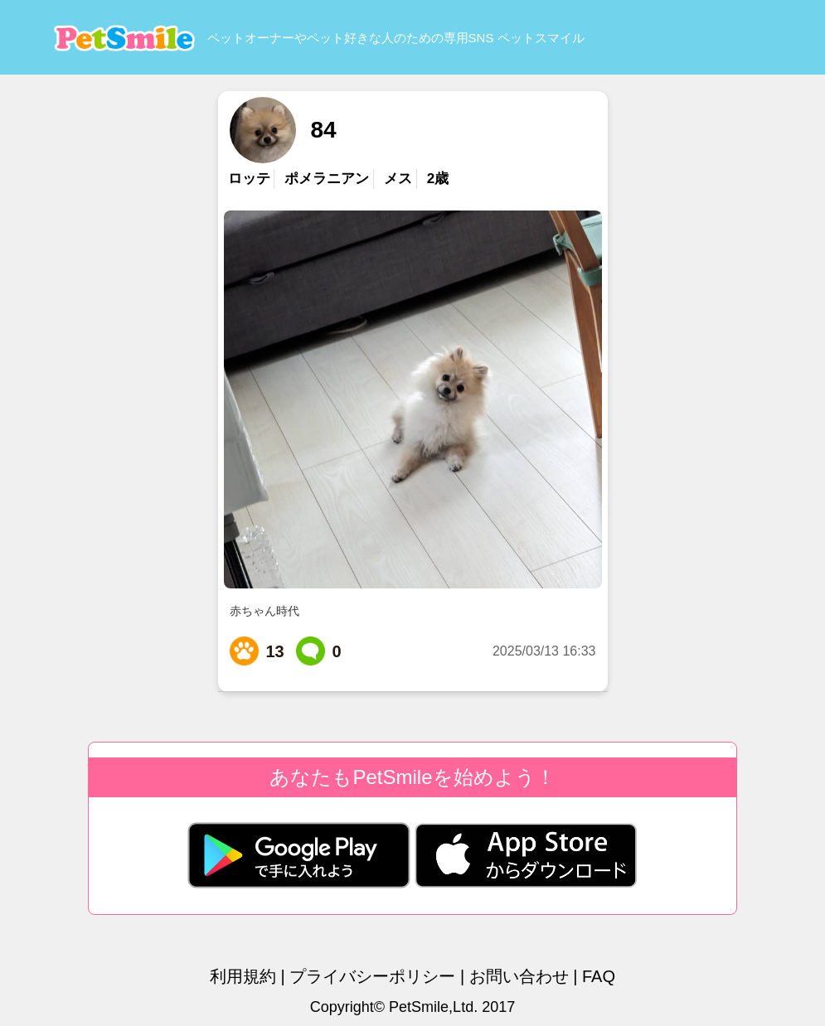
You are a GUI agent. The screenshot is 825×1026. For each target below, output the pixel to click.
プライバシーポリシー (372, 976)
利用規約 (243, 976)
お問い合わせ (519, 976)
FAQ (598, 976)
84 (323, 130)
